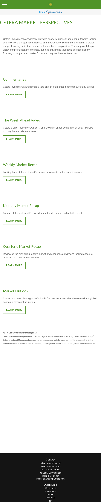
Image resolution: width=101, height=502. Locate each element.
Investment (50, 491)
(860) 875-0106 (54, 463)
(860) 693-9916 (54, 466)
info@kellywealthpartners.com (51, 479)
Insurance (50, 497)
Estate (50, 494)
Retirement (50, 488)
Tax (50, 501)
